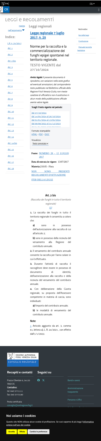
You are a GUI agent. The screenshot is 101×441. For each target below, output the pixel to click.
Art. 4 (10, 73)
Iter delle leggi (84, 35)
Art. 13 (11, 130)
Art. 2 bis (12, 60)
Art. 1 (10, 48)
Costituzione (83, 41)
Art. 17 (11, 162)
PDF (41, 134)
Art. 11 (11, 117)
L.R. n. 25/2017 (14, 43)
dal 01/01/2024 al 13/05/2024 (46, 120)
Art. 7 (10, 92)
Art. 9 (10, 105)
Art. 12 (11, 124)
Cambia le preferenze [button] (38, 432)
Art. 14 (11, 136)
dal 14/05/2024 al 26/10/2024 (46, 116)
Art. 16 (11, 155)
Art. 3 (10, 67)
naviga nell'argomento (16, 28)
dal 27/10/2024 (39, 112)
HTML (34, 134)
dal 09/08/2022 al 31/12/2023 (46, 123)
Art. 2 (10, 54)
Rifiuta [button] (22, 432)
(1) (50, 207)
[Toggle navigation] (99, 10)
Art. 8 (10, 98)
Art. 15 (11, 149)
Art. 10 (11, 111)
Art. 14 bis (12, 143)
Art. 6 (10, 86)
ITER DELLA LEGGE (42, 179)
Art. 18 (11, 168)
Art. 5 (10, 79)
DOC (47, 134)
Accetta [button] (11, 432)
